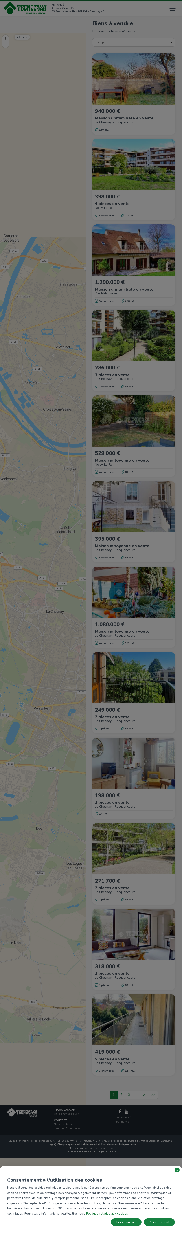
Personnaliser (126, 1222)
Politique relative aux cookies (107, 1213)
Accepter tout (159, 1222)
